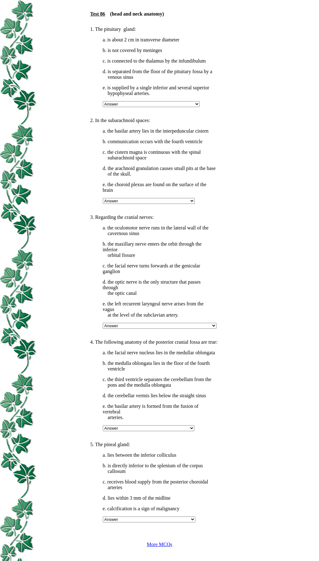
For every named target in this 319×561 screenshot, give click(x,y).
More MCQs (159, 544)
